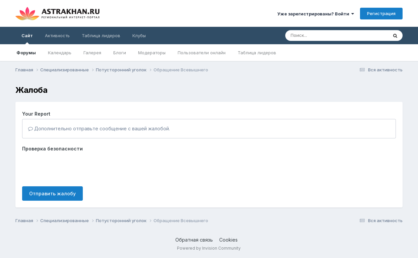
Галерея (92, 52)
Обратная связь (194, 240)
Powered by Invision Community (209, 248)
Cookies (228, 240)
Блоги (119, 52)
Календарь (59, 52)
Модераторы (152, 52)
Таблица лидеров (257, 52)
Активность (57, 35)
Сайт (27, 38)
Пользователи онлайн (202, 52)
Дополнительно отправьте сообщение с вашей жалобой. (99, 128)
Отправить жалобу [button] (52, 193)
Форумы (26, 52)
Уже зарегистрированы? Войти (315, 13)
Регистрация (381, 13)
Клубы (139, 35)
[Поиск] (323, 35)
